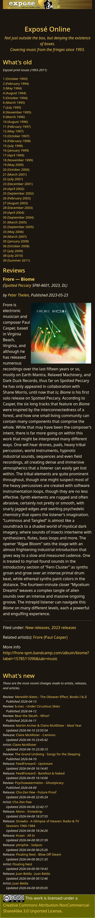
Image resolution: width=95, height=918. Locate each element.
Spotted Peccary (17, 285)
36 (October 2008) (16, 246)
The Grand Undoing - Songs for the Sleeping (47, 754)
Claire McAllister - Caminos (35, 735)
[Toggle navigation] (15, 16)
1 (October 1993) (15, 78)
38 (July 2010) (13, 255)
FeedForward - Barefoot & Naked (40, 773)
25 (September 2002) (18, 193)
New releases (37, 627)
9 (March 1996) (14, 117)
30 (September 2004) (18, 217)
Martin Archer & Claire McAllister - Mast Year (48, 725)
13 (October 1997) (16, 136)
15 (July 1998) (13, 146)
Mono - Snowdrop (29, 811)
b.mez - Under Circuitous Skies (37, 706)
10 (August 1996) (15, 121)
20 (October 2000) (16, 169)
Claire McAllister (24, 744)
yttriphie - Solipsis (29, 845)
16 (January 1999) (16, 150)
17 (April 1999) (13, 155)
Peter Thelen (18, 295)
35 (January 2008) (16, 241)
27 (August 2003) (15, 203)
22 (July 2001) (13, 179)
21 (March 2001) (15, 174)
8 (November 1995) (17, 112)
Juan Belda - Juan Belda (33, 873)
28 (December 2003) (18, 207)
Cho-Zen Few (22, 802)
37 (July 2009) (13, 251)
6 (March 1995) (14, 102)
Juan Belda (20, 883)
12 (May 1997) (13, 131)
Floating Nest (22, 864)
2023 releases (63, 627)
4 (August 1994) (14, 93)
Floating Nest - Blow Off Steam (38, 854)
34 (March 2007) (15, 236)
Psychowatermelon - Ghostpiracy (39, 783)
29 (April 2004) (13, 212)
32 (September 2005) (18, 227)
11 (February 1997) (17, 126)
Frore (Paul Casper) (50, 637)
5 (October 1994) (15, 98)
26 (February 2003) (17, 198)
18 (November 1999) (18, 160)
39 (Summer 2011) (16, 260)
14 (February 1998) (17, 141)
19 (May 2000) (13, 164)
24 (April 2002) (13, 189)
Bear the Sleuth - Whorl (32, 716)
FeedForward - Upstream (34, 763)
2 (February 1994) (16, 83)
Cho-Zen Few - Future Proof (36, 792)
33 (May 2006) (13, 232)
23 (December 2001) (18, 184)
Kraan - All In (25, 835)
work (38, 898)
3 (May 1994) (12, 88)
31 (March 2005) (15, 222)
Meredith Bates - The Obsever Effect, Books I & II (51, 697)
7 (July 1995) (12, 107)
